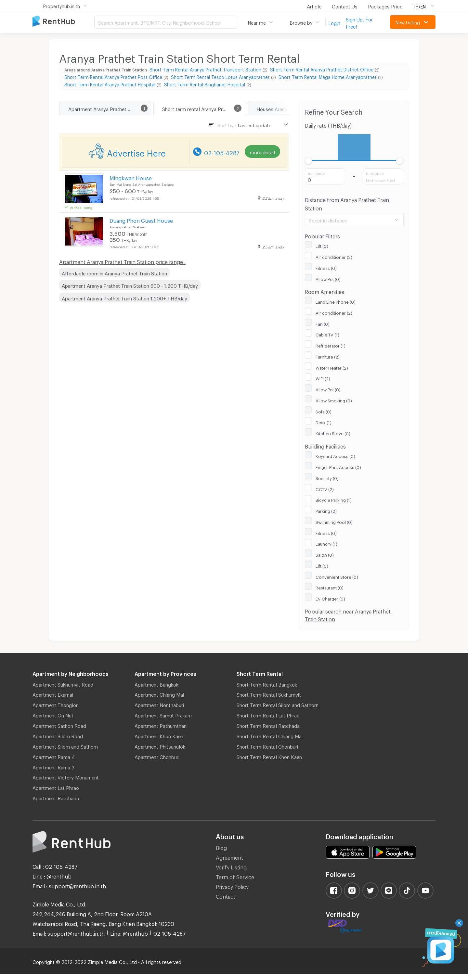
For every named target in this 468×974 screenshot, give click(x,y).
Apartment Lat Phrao (55, 787)
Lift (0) (322, 245)
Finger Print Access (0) (338, 466)
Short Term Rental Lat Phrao (268, 714)
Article (314, 5)
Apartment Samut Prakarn (163, 714)
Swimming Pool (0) (334, 521)
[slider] (308, 160)
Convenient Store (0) (337, 576)
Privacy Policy (232, 886)
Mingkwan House (131, 177)
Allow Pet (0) (328, 278)
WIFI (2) (323, 377)
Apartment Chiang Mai (159, 694)
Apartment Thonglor (55, 704)
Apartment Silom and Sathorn (65, 746)
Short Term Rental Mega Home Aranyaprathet (328, 76)
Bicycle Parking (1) (334, 499)
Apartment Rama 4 (53, 756)
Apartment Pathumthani (161, 725)
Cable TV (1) (327, 333)
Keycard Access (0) (335, 455)
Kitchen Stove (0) (333, 432)
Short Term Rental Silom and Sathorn (277, 704)
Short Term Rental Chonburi (267, 746)
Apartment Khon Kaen (159, 735)
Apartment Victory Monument (65, 776)
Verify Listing (231, 866)
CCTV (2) (325, 488)
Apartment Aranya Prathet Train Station (109, 108)
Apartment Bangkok (156, 684)
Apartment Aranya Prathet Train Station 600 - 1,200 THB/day (130, 285)
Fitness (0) (326, 267)
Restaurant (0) (330, 586)
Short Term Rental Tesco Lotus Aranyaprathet (220, 76)
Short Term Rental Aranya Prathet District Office (321, 68)
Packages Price (385, 5)
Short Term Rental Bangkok (267, 684)
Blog (221, 847)
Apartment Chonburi (157, 756)
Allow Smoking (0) (334, 399)
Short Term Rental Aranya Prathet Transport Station (205, 68)
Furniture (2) (328, 356)
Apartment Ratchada (55, 797)
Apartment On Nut (52, 714)
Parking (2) (326, 510)
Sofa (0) (324, 410)
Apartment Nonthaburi (159, 704)
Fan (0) (323, 323)
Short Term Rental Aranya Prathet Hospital (109, 83)
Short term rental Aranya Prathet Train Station (203, 108)
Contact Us (345, 5)
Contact (225, 895)
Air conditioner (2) (334, 256)
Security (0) (327, 477)
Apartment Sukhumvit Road (62, 684)
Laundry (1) (326, 543)
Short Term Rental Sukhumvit (269, 694)
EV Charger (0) (330, 598)
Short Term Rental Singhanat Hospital (204, 83)
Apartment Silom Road (57, 735)
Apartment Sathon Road (59, 725)
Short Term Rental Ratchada (268, 725)
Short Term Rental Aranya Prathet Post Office (113, 76)
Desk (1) (324, 421)
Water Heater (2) (332, 367)
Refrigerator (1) (330, 345)
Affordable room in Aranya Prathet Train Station (114, 272)
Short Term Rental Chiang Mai (270, 735)
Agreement (229, 856)
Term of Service (235, 876)
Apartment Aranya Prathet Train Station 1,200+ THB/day (124, 297)
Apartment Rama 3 (53, 766)
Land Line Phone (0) (336, 301)
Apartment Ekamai (52, 694)
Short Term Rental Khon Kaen (269, 756)
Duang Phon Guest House (141, 220)
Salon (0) (325, 554)
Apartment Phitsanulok (160, 746)
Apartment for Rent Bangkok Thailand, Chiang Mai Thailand (63, 22)
